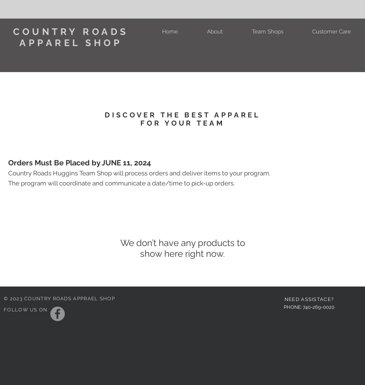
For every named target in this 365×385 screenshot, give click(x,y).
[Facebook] (57, 314)
